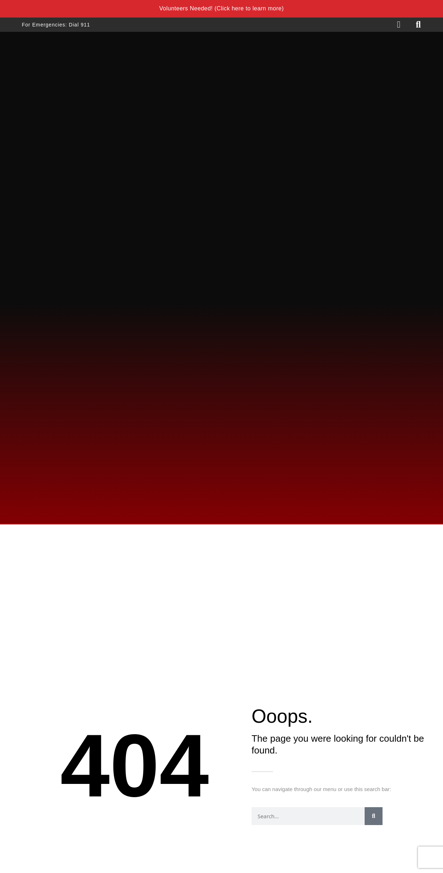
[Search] (374, 816)
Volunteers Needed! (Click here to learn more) (221, 8)
